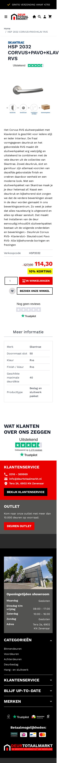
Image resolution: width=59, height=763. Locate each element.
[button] (28, 641)
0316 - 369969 (18, 474)
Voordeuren (11, 654)
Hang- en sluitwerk (16, 669)
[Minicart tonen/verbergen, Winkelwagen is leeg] (50, 16)
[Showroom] (34, 16)
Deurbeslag (11, 664)
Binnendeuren (13, 648)
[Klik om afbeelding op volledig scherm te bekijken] (28, 99)
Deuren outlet (19, 526)
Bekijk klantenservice (25, 492)
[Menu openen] (6, 17)
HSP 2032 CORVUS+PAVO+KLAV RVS (28, 31)
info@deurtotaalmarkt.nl (25, 478)
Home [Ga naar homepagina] (7, 28)
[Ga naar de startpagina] (19, 16)
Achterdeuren (13, 659)
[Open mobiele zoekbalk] (39, 16)
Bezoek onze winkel (35, 290)
